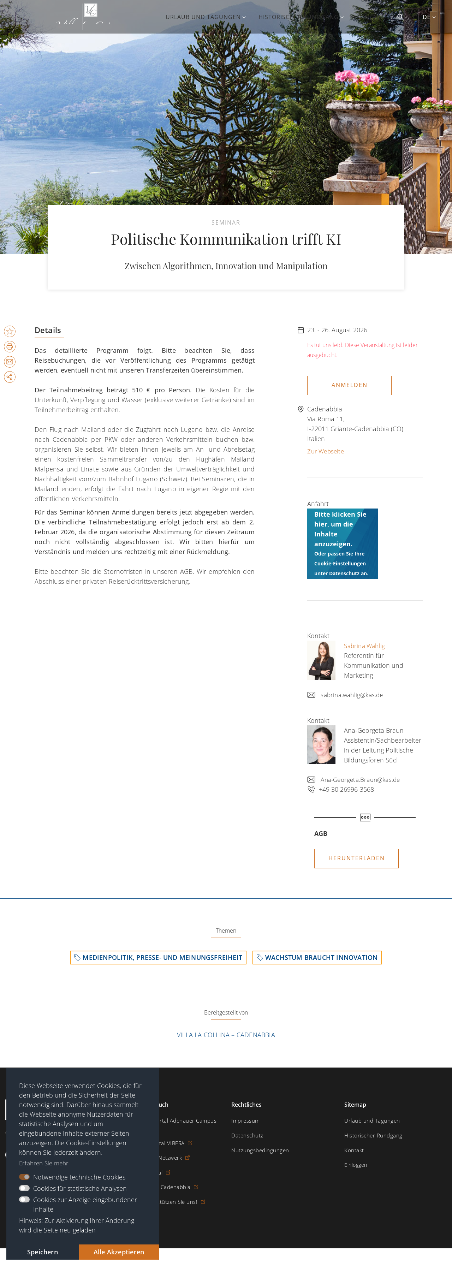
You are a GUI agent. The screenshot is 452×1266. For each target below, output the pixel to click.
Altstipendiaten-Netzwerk (152, 1150)
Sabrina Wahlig (366, 644)
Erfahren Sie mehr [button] (46, 1161)
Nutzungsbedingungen (257, 1150)
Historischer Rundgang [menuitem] (303, 17)
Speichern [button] (38, 1251)
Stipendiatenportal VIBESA (153, 1135)
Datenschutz (246, 1135)
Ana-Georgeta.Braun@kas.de (363, 777)
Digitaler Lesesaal (143, 1164)
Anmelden (350, 385)
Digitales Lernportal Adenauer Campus (167, 1121)
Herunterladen (356, 856)
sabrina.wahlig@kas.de (354, 693)
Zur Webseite (326, 449)
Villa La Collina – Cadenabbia (226, 1034)
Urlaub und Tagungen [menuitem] (208, 17)
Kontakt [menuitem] (375, 17)
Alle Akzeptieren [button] (115, 1251)
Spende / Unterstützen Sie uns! (159, 1193)
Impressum (244, 1121)
